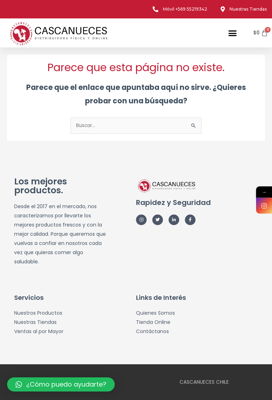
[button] (232, 33)
